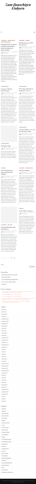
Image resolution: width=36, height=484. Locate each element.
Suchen (2, 264)
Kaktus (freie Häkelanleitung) (15, 294)
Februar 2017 (4, 359)
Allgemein (4, 408)
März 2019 (4, 312)
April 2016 (4, 380)
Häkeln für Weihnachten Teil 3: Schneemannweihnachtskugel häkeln (16, 299)
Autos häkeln (4, 418)
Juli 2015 (3, 396)
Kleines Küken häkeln (6, 277)
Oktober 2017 (5, 342)
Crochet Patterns (5, 427)
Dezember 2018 (5, 319)
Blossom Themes (31, 480)
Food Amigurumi (5, 434)
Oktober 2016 (5, 368)
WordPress (21, 482)
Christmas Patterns (6, 423)
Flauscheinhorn (5, 294)
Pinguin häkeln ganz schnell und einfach (9, 274)
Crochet (3, 425)
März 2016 (4, 382)
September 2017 (5, 344)
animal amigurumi (5, 413)
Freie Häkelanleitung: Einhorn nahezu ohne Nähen (16, 302)
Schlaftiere (4, 460)
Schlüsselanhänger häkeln (7, 463)
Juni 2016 (4, 375)
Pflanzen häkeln (5, 453)
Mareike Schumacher (6, 51)
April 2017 (4, 354)
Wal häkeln (4, 284)
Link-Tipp (4, 451)
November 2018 (5, 321)
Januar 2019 (4, 316)
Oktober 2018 (5, 323)
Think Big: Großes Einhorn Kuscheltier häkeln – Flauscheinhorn (14, 301)
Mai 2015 (4, 401)
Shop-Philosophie (5, 42)
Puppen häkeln (5, 455)
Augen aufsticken (5, 415)
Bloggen (3, 420)
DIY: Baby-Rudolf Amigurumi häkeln (15, 292)
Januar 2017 (4, 361)
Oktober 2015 (5, 394)
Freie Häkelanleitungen (6, 439)
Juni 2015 (4, 399)
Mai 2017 (4, 352)
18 (12, 257)
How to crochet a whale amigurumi (9, 282)
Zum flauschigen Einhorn (18, 6)
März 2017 (4, 356)
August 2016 (4, 373)
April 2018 (4, 328)
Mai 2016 (4, 377)
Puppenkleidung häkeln (6, 458)
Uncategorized (5, 470)
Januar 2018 (4, 335)
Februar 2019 (4, 314)
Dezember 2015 (5, 389)
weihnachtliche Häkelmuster (7, 472)
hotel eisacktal (5, 296)
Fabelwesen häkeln (6, 432)
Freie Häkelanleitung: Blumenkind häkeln (10, 279)
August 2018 (4, 326)
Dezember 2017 (5, 337)
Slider (3, 467)
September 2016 (5, 370)
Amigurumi (3, 40)
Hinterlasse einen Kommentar (26, 47)
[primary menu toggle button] (1, 32)
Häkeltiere (4, 446)
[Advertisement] (18, 22)
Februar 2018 (4, 333)
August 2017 (4, 347)
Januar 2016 (4, 387)
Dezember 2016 (5, 363)
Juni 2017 (4, 349)
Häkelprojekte (11, 40)
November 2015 (5, 392)
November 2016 (5, 366)
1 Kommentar (5, 53)
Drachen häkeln (5, 430)
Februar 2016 (4, 384)
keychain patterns (5, 448)
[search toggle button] (34, 32)
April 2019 (4, 309)
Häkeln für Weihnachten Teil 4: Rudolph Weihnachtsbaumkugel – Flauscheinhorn (18, 298)
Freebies (28, 40)
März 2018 (4, 330)
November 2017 (5, 340)
